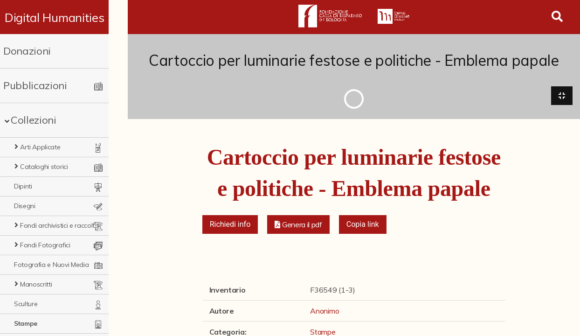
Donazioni (27, 50)
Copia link (362, 225)
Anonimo (324, 311)
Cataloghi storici (44, 166)
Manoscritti (36, 284)
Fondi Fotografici (45, 245)
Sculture (25, 304)
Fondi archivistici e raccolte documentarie (68, 225)
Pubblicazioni (35, 85)
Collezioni (33, 119)
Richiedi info (230, 225)
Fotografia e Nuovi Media (51, 264)
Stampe (25, 323)
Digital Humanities (63, 17)
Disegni (24, 206)
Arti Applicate (40, 147)
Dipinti (23, 186)
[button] (298, 225)
